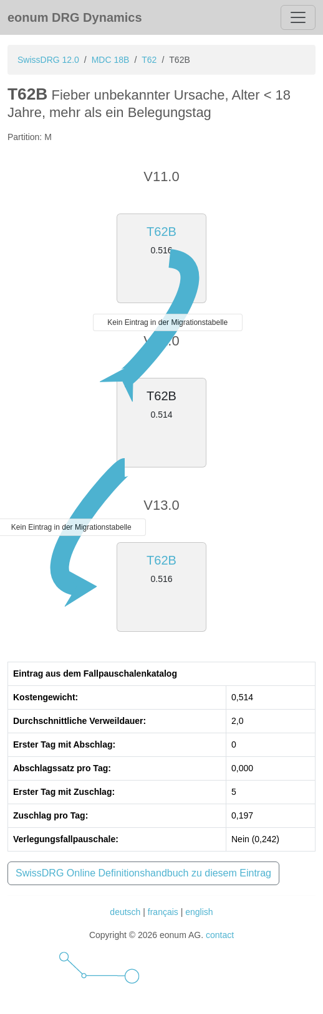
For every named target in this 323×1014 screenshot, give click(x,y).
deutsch (125, 912)
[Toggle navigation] (298, 17)
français (163, 912)
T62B (161, 231)
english (199, 912)
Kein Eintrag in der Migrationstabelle (167, 322)
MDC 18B (111, 60)
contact (220, 935)
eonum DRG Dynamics (74, 17)
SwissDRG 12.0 (48, 60)
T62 (149, 60)
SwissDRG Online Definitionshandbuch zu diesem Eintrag (143, 873)
